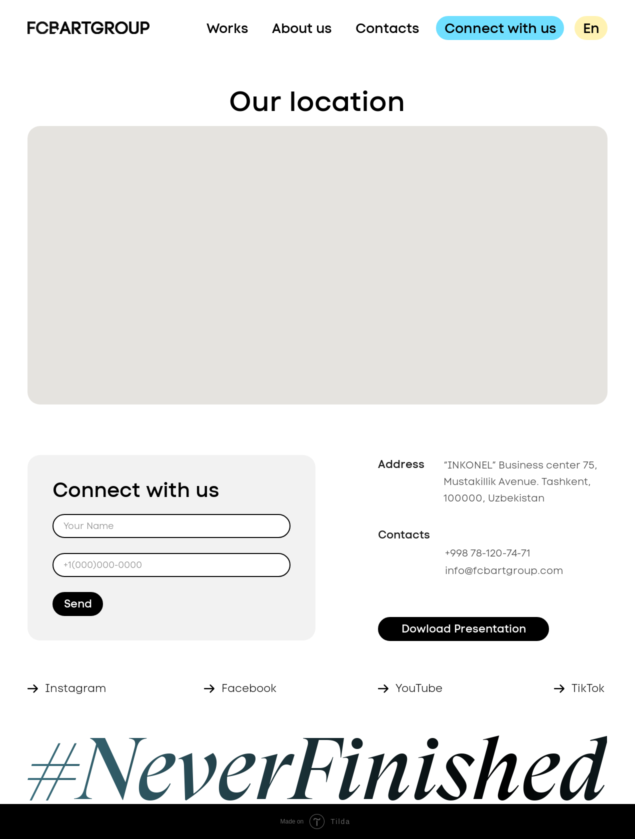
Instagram (75, 688)
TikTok (588, 688)
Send (78, 603)
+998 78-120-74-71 (487, 553)
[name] (171, 526)
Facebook (249, 688)
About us (302, 28)
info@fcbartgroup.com (504, 570)
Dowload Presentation (464, 629)
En (591, 28)
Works (227, 28)
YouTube (419, 688)
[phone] (171, 565)
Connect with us (500, 28)
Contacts (387, 28)
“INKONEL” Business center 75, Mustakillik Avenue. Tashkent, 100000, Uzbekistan (521, 481)
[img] (89, 28)
